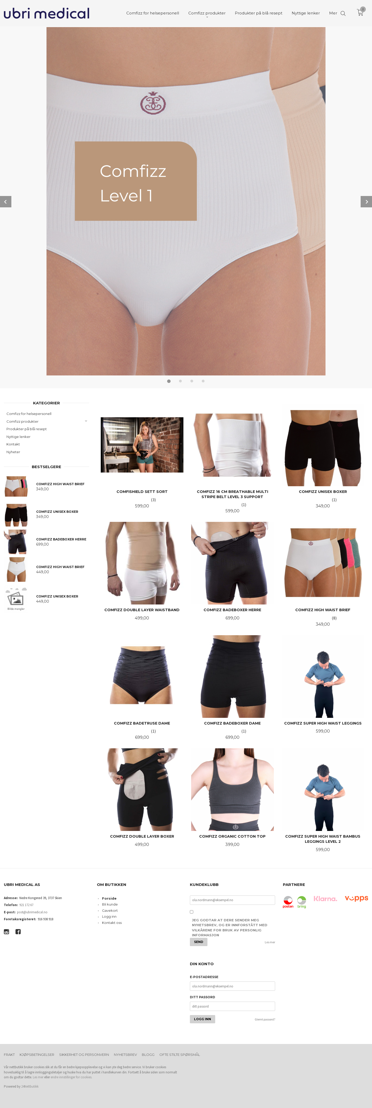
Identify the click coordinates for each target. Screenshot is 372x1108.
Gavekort (110, 910)
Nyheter (13, 451)
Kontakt (13, 444)
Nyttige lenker (18, 436)
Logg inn (109, 916)
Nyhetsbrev (125, 1054)
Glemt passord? (265, 1019)
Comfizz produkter (22, 421)
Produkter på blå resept (26, 428)
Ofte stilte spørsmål (179, 1054)
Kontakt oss (112, 922)
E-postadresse (204, 976)
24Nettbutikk (29, 1086)
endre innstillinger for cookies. (71, 1076)
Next (366, 201)
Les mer (270, 942)
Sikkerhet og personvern (84, 1054)
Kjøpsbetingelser (37, 1054)
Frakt (9, 1054)
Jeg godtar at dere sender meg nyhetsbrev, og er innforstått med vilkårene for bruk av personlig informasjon (229, 927)
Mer (333, 13)
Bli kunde (110, 904)
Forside (109, 898)
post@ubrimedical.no (32, 911)
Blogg (148, 1054)
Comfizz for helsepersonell (28, 413)
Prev (5, 201)
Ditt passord (202, 997)
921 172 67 (26, 904)
